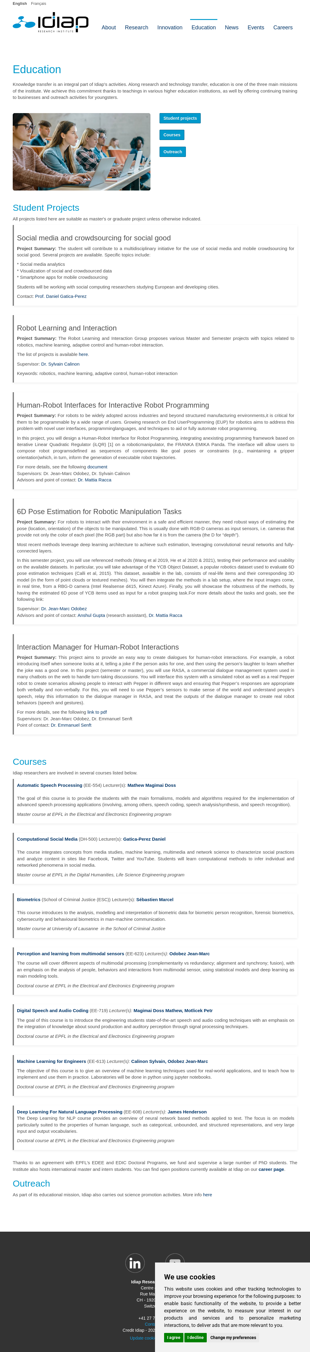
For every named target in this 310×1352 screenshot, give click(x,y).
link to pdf (97, 712)
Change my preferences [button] (233, 1337)
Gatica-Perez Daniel (144, 839)
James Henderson (187, 1111)
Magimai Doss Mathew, (158, 1010)
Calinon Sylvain (148, 1061)
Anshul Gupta (91, 615)
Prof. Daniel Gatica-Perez (61, 296)
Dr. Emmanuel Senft (71, 725)
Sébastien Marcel (154, 899)
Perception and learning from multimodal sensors (70, 953)
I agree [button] (173, 1337)
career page (271, 1169)
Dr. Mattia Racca (94, 479)
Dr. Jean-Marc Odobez (64, 608)
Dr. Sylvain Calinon (60, 364)
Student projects (180, 118)
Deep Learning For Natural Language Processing (69, 1111)
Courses (171, 134)
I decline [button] (195, 1337)
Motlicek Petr (198, 1010)
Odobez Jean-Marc (189, 953)
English (20, 3)
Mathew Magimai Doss (151, 785)
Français (38, 3)
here (83, 354)
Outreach (172, 151)
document (97, 466)
